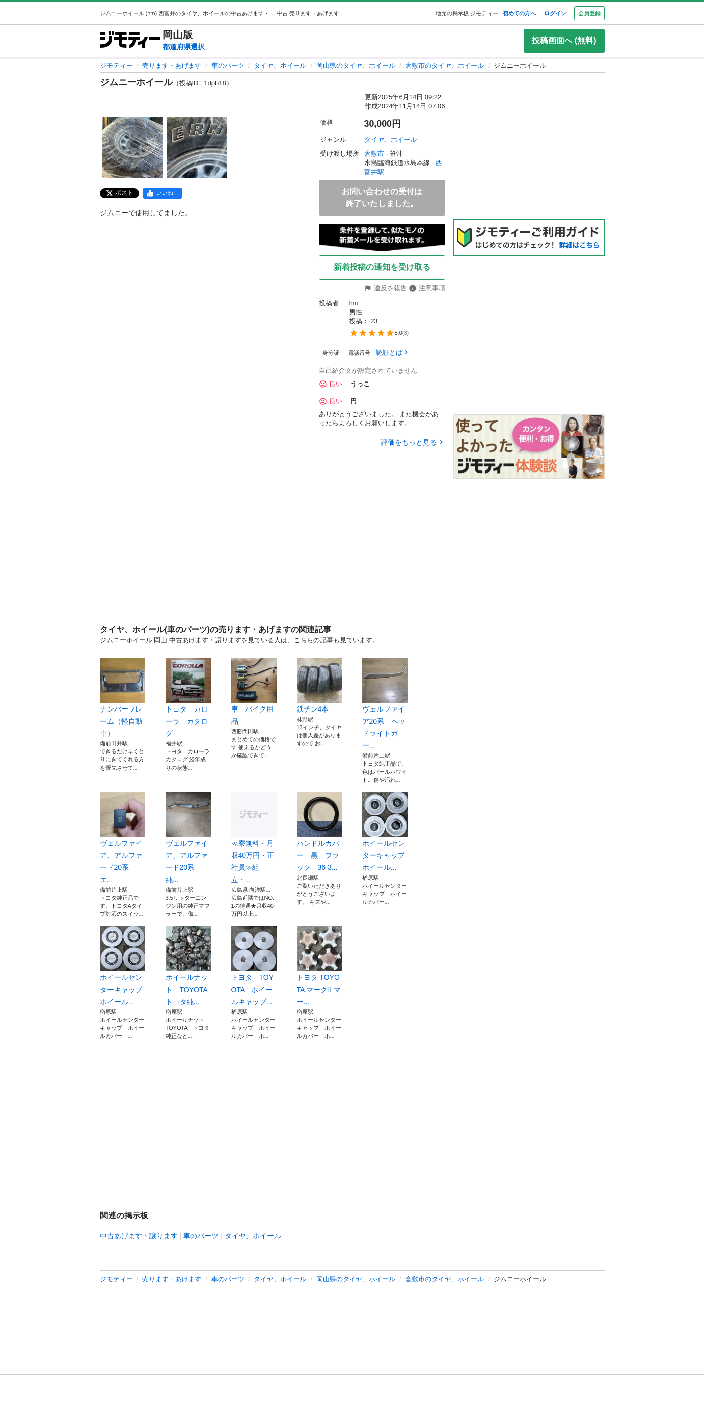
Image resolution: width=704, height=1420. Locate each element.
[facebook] (162, 193)
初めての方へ (519, 13)
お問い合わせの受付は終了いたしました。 (382, 197)
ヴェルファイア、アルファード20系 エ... (122, 838)
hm (353, 303)
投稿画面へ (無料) (564, 40)
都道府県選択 (184, 47)
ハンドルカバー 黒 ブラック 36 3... (319, 831)
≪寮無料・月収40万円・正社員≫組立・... (254, 838)
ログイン (555, 13)
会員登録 (589, 13)
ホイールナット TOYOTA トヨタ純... (188, 966)
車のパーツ (227, 65)
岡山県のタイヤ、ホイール (355, 65)
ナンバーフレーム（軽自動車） (122, 697)
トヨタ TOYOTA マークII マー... (319, 966)
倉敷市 (374, 153)
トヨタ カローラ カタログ (188, 697)
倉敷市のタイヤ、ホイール (444, 65)
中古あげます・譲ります (139, 1236)
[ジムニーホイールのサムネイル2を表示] (197, 147)
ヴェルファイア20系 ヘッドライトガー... (385, 703)
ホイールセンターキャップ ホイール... (385, 831)
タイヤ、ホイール (280, 65)
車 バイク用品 (254, 691)
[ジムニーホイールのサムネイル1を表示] (132, 147)
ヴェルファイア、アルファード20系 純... (188, 838)
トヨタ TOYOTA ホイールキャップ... (254, 966)
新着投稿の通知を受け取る (382, 267)
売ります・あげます (171, 65)
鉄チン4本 (319, 685)
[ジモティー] (130, 40)
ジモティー (116, 65)
